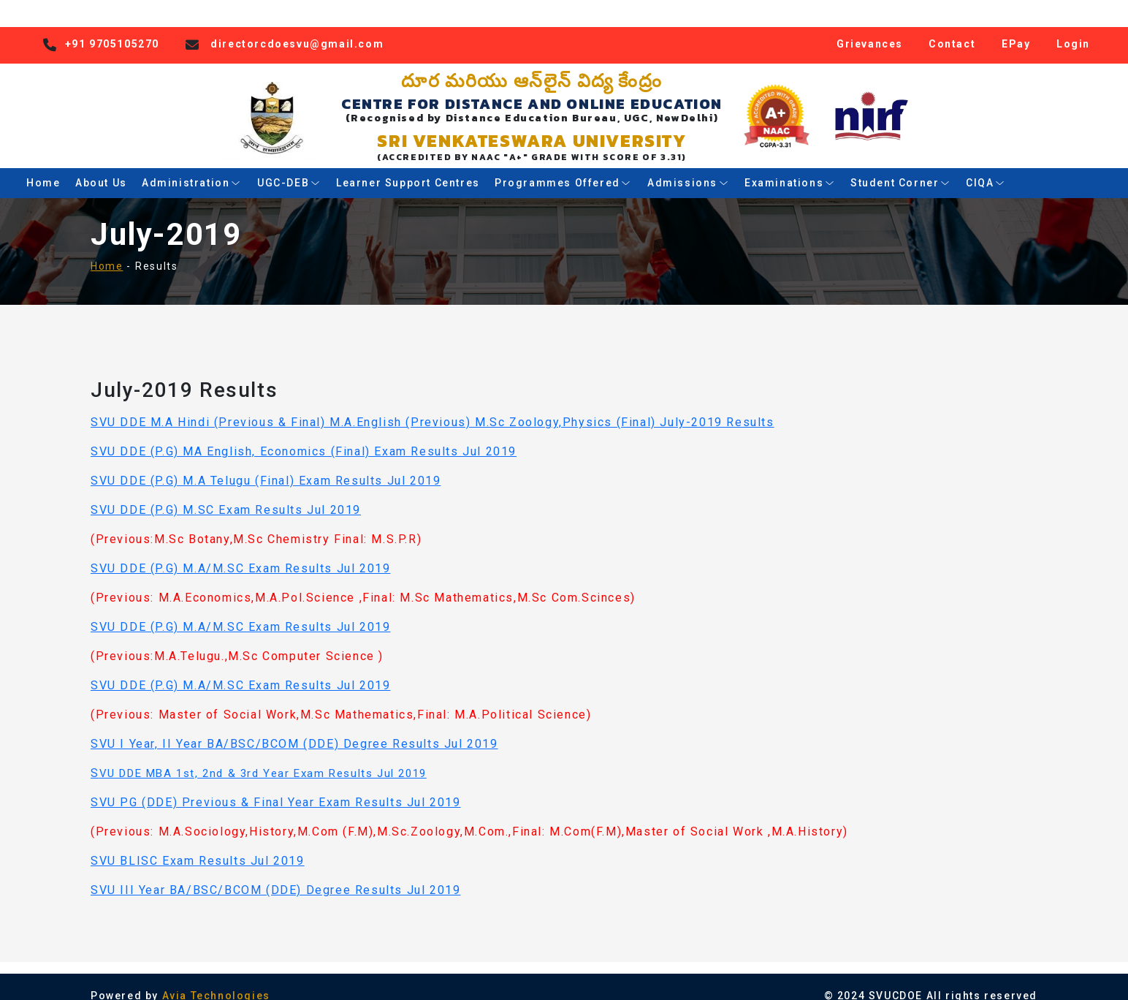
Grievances (870, 28)
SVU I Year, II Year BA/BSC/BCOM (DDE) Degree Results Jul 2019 (294, 728)
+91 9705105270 (112, 28)
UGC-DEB (289, 167)
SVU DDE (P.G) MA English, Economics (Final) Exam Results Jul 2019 (304, 436)
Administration (192, 167)
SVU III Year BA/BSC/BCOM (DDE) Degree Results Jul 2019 (275, 875)
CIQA (986, 167)
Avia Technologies (216, 980)
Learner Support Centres (408, 167)
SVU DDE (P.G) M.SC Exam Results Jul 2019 (226, 494)
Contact (952, 28)
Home (43, 167)
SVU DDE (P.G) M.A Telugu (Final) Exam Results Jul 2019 (266, 465)
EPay (1016, 28)
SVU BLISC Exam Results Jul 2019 (198, 845)
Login (1073, 28)
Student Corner (900, 167)
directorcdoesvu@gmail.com (297, 28)
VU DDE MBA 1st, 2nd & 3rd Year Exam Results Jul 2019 (263, 758)
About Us (101, 167)
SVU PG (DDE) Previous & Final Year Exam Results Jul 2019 (276, 787)
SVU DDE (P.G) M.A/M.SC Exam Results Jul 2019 (240, 553)
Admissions (688, 167)
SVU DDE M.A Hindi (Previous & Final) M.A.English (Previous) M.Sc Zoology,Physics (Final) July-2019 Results (432, 407)
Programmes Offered (563, 167)
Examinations (789, 167)
